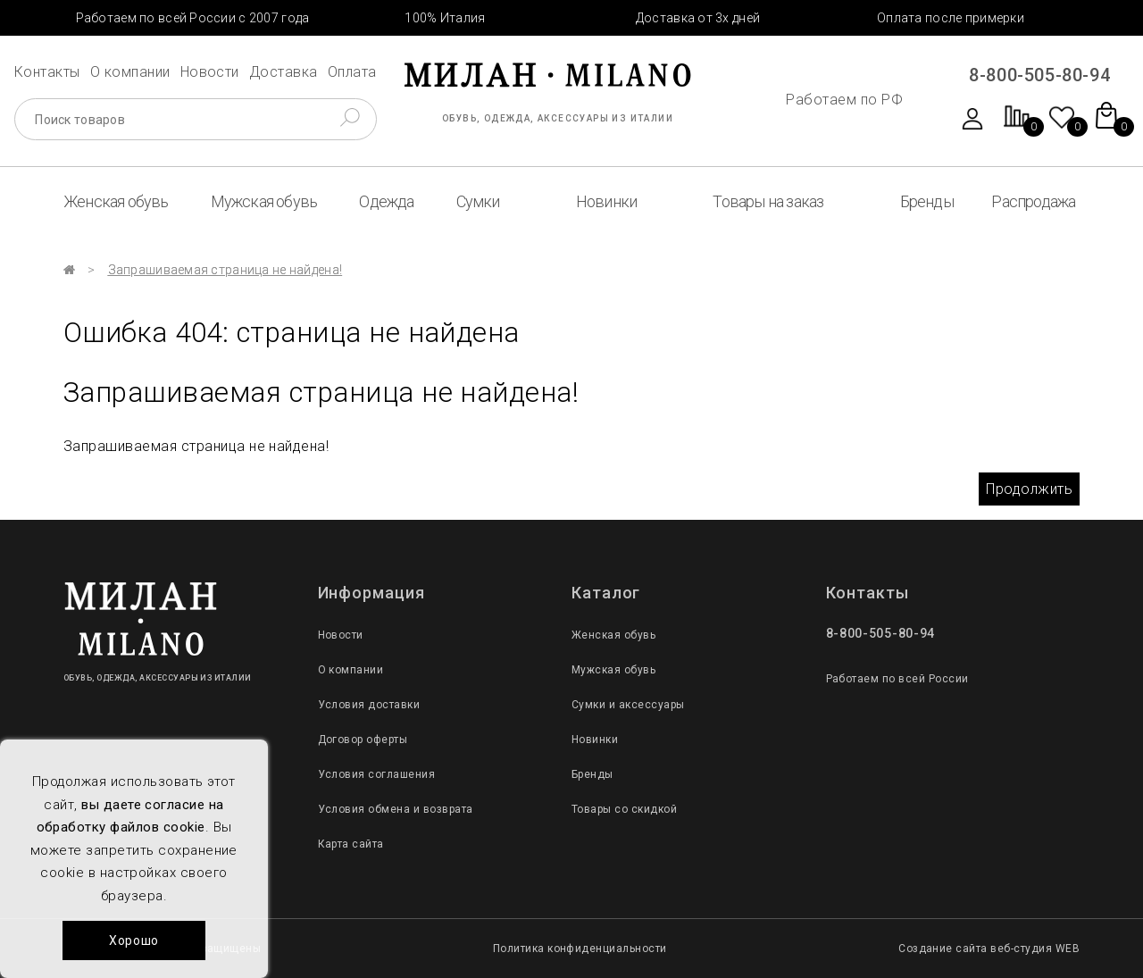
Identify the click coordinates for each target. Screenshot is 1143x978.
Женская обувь (116, 201)
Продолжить (1029, 489)
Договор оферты (363, 739)
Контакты (47, 71)
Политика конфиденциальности (580, 948)
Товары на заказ (768, 201)
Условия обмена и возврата (395, 809)
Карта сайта (351, 844)
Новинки (606, 201)
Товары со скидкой (624, 809)
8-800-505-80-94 (1039, 75)
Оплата (352, 71)
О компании (130, 71)
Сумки (478, 201)
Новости (209, 71)
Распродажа (1033, 201)
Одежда (386, 201)
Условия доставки (369, 704)
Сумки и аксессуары (628, 704)
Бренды (927, 201)
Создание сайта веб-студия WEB (989, 948)
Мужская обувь (264, 201)
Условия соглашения (377, 774)
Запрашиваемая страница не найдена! (225, 270)
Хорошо (134, 940)
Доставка (283, 71)
